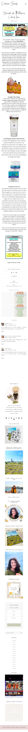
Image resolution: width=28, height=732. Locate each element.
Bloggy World (11, 269)
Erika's (8, 41)
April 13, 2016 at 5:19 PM (10, 337)
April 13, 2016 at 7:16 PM (10, 350)
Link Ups (18, 269)
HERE (7, 192)
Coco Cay (19, 55)
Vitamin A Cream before (12, 190)
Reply (2, 331)
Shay (24, 39)
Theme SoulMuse (20, 727)
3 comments (14, 276)
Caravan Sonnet (9, 3)
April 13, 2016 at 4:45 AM (10, 325)
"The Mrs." (8, 348)
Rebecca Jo (8, 323)
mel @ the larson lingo (13, 336)
